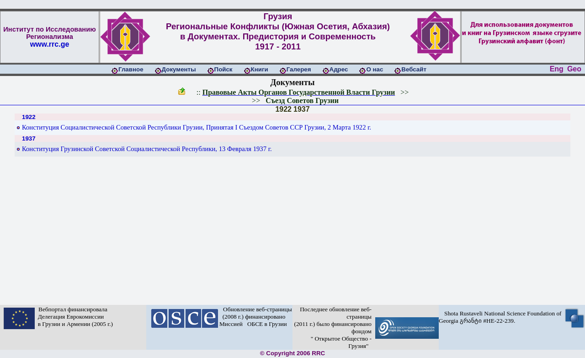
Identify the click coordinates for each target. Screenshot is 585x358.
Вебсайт (413, 69)
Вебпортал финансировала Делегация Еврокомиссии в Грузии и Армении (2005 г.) (74, 316)
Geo (574, 69)
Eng (557, 69)
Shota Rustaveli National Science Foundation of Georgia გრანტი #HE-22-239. (500, 317)
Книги (259, 69)
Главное (131, 69)
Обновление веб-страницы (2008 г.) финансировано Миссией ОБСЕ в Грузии (255, 316)
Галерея (299, 69)
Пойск (223, 69)
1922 (283, 109)
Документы (179, 69)
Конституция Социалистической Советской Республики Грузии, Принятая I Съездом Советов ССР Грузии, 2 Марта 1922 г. (196, 127)
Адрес (339, 69)
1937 (301, 109)
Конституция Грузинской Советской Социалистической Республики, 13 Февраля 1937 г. (147, 148)
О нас (374, 69)
